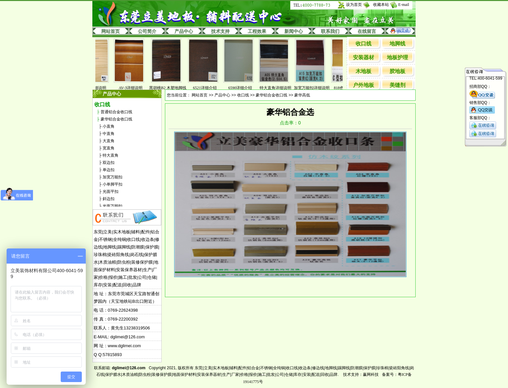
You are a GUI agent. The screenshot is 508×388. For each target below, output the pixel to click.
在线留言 (367, 31)
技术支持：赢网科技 (361, 374)
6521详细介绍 (210, 88)
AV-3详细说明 (136, 88)
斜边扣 (108, 198)
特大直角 (110, 155)
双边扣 (108, 162)
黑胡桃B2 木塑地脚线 (172, 88)
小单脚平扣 (112, 184)
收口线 (363, 43)
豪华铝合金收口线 (116, 119)
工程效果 (257, 31)
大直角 (108, 141)
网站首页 (110, 31)
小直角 (108, 126)
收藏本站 (381, 4)
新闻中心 (293, 31)
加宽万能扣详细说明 (316, 88)
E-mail (403, 4)
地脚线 (397, 43)
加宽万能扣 (112, 177)
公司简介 (147, 31)
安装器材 (363, 57)
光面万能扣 (112, 206)
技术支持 (220, 31)
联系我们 (330, 31)
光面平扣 (110, 191)
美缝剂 (397, 85)
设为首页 (354, 4)
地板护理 (397, 57)
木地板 (363, 71)
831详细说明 (100, 88)
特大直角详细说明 (280, 88)
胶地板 (397, 71)
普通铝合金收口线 (116, 112)
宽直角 (108, 148)
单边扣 (108, 170)
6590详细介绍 (245, 88)
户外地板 (363, 85)
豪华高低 (302, 95)
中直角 (108, 133)
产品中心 (184, 31)
